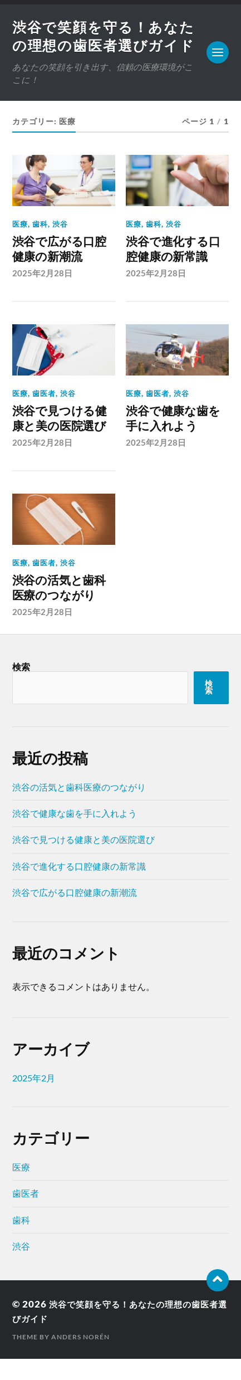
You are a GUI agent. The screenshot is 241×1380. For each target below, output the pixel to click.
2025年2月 (33, 1098)
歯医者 (44, 415)
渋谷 (60, 245)
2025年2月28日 (42, 295)
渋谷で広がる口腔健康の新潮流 (59, 271)
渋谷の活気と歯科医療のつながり (59, 609)
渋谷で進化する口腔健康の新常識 (173, 271)
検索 (21, 687)
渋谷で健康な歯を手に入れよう (173, 440)
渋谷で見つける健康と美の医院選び (59, 440)
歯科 (40, 245)
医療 (20, 245)
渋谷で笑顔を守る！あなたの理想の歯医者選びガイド (99, 47)
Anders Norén (80, 1358)
